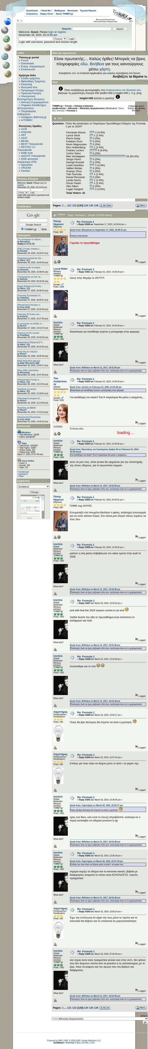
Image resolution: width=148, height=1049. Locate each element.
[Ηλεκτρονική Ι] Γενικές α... (29, 380)
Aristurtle (26, 132)
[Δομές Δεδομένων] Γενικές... (30, 286)
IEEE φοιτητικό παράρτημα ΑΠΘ (27, 160)
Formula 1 (72, 110)
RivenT (23, 326)
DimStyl (23, 251)
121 (69, 205)
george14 (23, 474)
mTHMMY (27, 120)
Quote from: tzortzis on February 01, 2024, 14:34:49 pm (96, 387)
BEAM (24, 140)
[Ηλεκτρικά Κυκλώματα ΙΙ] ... (29, 398)
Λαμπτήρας (61, 711)
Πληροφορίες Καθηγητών (26, 113)
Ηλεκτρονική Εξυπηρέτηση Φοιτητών (31, 98)
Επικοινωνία (28, 69)
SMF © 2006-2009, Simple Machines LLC (82, 1040)
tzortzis (60, 110)
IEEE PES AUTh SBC (30, 363)
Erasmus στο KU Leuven (28, 333)
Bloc (78, 1043)
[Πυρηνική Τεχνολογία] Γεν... (29, 295)
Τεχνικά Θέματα (88, 10)
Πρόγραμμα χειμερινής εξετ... (30, 258)
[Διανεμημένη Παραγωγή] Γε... (30, 342)
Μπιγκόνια (25, 242)
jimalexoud (24, 472)
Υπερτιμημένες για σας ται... (29, 277)
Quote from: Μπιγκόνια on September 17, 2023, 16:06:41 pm (98, 230)
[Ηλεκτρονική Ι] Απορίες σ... (29, 305)
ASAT (24, 137)
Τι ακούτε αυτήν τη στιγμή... (29, 267)
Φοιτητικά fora (29, 87)
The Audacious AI (60, 381)
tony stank (25, 307)
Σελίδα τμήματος (30, 78)
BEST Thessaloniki (32, 143)
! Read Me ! (46, 10)
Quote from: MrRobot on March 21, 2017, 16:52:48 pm (95, 368)
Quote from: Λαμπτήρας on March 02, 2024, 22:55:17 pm (96, 805)
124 (86, 205)
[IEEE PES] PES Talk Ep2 (28, 361)
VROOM (26, 167)
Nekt (21, 476)
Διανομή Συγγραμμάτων (34, 102)
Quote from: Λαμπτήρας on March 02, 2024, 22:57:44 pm (96, 861)
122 (74, 205)
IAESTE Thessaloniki (33, 155)
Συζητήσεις (32, 14)
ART (23, 135)
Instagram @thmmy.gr (34, 117)
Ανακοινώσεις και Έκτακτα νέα (123, 90)
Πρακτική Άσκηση (31, 93)
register (61, 31)
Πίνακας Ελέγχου (27, 178)
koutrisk (24, 316)
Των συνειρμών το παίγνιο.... (30, 239)
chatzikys (24, 298)
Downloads (32, 10)
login (51, 31)
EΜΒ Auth (27, 152)
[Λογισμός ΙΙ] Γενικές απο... (29, 314)
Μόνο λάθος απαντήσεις (28, 370)
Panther (25, 170)
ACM (24, 129)
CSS (92, 1043)
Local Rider (61, 268)
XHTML (85, 1043)
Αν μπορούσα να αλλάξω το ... (30, 324)
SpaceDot (26, 164)
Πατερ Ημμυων (59, 223)
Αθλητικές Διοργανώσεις (92, 108)
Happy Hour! (46, 14)
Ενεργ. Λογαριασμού (33, 66)
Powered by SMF (54, 1040)
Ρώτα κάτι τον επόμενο (27, 352)
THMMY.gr (57, 106)
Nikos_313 (25, 260)
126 (96, 205)
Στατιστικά (23, 426)
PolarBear (24, 335)
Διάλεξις (24, 279)
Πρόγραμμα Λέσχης (32, 90)
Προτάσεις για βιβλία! (26, 408)
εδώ (84, 64)
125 (91, 205)
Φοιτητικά (72, 10)
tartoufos (24, 270)
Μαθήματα (59, 10)
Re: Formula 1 (85, 221)
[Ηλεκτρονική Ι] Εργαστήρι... (29, 417)
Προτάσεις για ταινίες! (26, 389)
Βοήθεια (97, 64)
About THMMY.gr (64, 14)
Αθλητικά (72, 108)
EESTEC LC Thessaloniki (26, 148)
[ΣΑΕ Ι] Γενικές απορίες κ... (29, 249)
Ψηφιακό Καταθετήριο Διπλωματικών (31, 107)
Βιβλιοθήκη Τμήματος (33, 81)
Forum (25, 60)
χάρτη (104, 69)
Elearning (26, 84)
